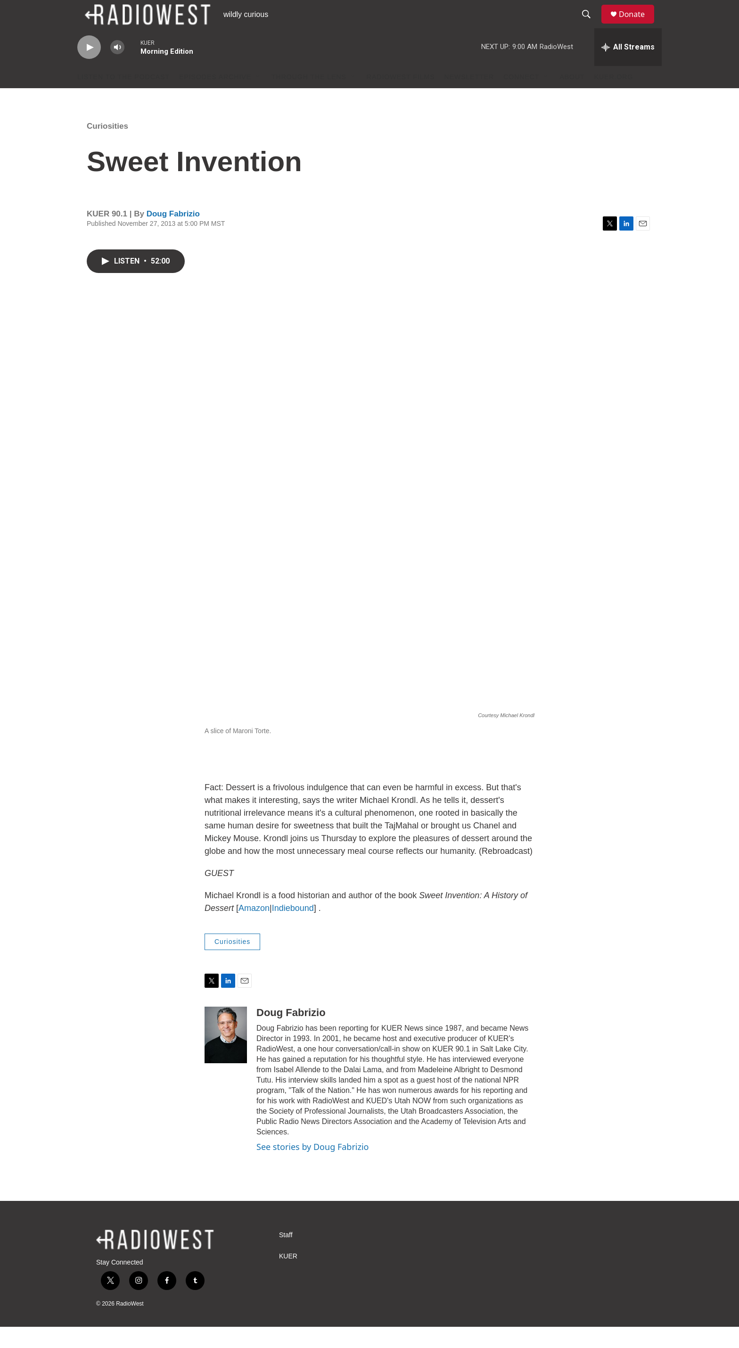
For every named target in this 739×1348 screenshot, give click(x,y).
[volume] (117, 68)
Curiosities (107, 147)
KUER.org (613, 98)
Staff (286, 1256)
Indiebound (293, 929)
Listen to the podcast (123, 98)
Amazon (254, 929)
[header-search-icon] (590, 25)
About (571, 98)
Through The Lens (308, 98)
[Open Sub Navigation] (258, 98)
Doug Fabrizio (173, 235)
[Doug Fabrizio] (226, 1056)
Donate (637, 25)
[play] (89, 68)
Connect (521, 98)
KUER (288, 1277)
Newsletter (469, 98)
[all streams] (628, 68)
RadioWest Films (401, 98)
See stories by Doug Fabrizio (312, 1168)
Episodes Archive (215, 98)
